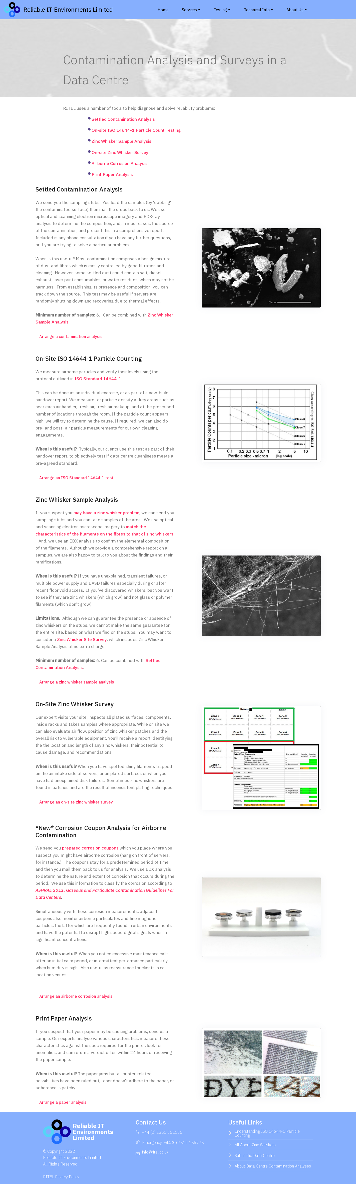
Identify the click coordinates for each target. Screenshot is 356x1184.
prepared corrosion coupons (90, 848)
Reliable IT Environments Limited (80, 10)
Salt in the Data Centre (255, 1155)
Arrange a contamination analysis (71, 336)
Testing (220, 9)
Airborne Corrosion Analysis (120, 163)
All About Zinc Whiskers (255, 1144)
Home (163, 9)
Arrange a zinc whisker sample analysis (76, 682)
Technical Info (257, 9)
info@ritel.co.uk (155, 1152)
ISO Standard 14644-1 (98, 379)
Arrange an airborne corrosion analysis (76, 996)
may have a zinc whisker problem (106, 513)
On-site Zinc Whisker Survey (120, 152)
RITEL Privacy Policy (61, 1176)
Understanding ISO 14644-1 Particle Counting (267, 1133)
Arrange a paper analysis (63, 1102)
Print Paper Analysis (112, 174)
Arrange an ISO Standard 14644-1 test (76, 477)
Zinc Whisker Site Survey (82, 639)
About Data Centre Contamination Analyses (273, 1166)
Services (189, 9)
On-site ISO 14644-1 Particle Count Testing (136, 130)
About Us (294, 9)
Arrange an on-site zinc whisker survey (76, 802)
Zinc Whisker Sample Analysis (121, 141)
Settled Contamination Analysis (123, 119)
